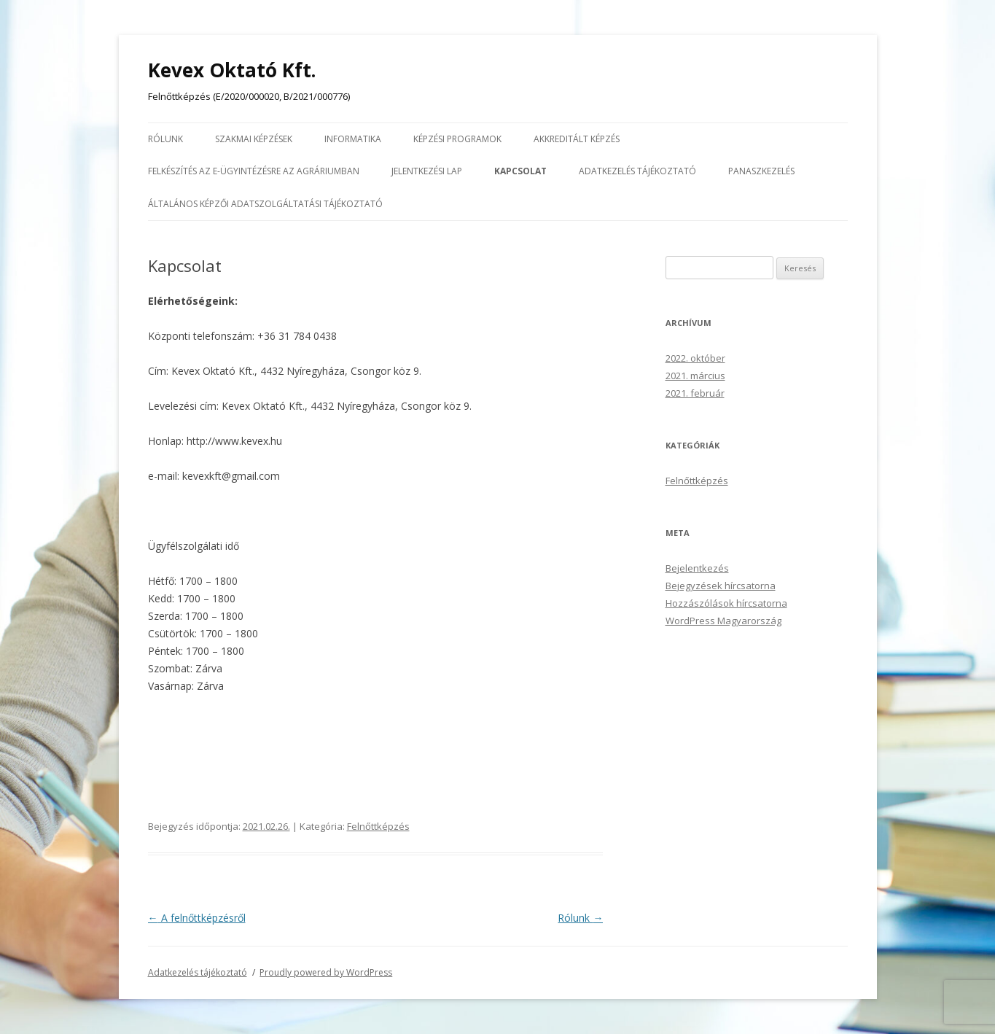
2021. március (695, 375)
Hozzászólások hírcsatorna (726, 603)
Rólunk (165, 139)
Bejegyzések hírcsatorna (721, 585)
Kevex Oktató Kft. (232, 70)
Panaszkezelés (761, 171)
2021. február (695, 393)
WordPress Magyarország (723, 620)
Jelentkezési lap (426, 171)
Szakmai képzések (253, 139)
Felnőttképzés (378, 826)
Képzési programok (457, 139)
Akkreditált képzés (577, 139)
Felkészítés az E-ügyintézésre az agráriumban (253, 171)
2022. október (695, 358)
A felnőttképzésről (197, 918)
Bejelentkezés (697, 568)
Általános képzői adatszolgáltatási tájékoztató (265, 204)
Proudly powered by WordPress (326, 972)
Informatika (352, 139)
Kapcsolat (520, 171)
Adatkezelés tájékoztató (637, 171)
